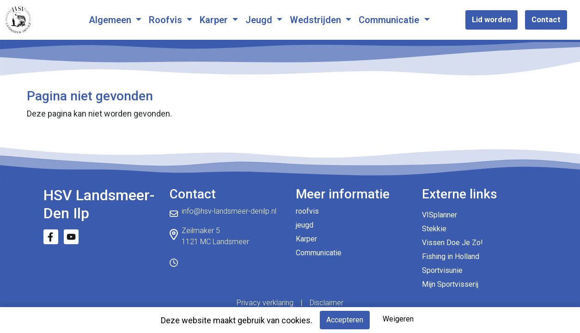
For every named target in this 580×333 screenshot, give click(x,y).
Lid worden (491, 19)
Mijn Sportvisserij (450, 284)
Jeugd (260, 19)
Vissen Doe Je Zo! (452, 242)
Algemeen (111, 19)
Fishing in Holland (450, 256)
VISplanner (439, 214)
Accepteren (344, 319)
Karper (215, 19)
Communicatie (390, 19)
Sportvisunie (442, 270)
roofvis (307, 211)
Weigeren (398, 318)
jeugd (304, 225)
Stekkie (434, 228)
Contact (546, 19)
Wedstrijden (316, 19)
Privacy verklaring (265, 302)
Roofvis (166, 19)
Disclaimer (326, 302)
